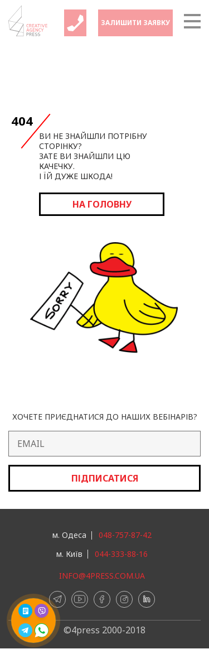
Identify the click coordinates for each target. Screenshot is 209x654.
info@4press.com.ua (102, 576)
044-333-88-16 (121, 554)
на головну (102, 204)
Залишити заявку (135, 22)
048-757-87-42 (125, 535)
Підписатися (104, 478)
